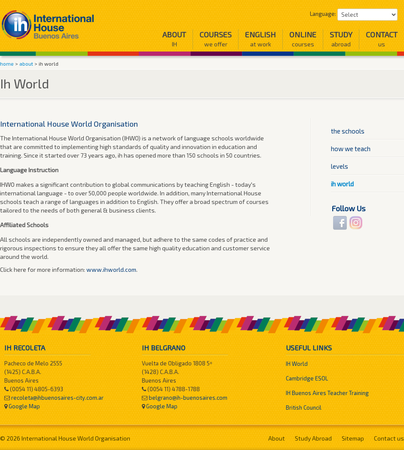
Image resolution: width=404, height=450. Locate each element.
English (260, 39)
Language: (323, 13)
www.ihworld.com (111, 269)
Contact (382, 39)
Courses (215, 39)
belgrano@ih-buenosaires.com (188, 397)
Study (341, 39)
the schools (347, 131)
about (26, 64)
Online (302, 39)
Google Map (24, 406)
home (7, 64)
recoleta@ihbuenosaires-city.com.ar (57, 397)
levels (339, 166)
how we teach (350, 148)
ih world (342, 184)
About (174, 39)
